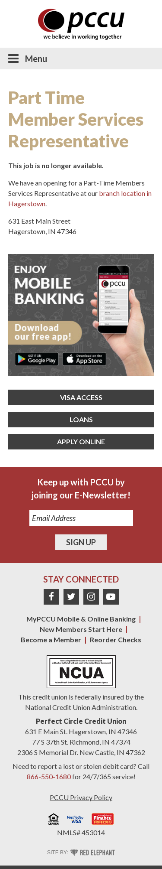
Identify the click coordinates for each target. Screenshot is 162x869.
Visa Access (81, 397)
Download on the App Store (84, 358)
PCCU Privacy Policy (81, 797)
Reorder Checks (115, 639)
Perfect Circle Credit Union (81, 721)
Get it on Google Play (37, 358)
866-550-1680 (49, 776)
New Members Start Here (81, 629)
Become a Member (51, 639)
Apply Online (81, 441)
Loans (81, 419)
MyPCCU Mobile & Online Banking (81, 619)
